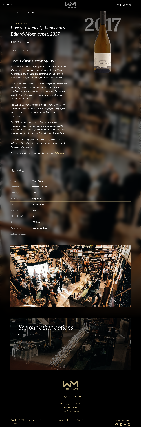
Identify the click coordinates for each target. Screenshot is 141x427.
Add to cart (21, 50)
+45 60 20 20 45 (70, 407)
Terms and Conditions (77, 420)
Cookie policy (61, 420)
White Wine (18, 23)
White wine (59, 153)
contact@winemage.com (70, 411)
